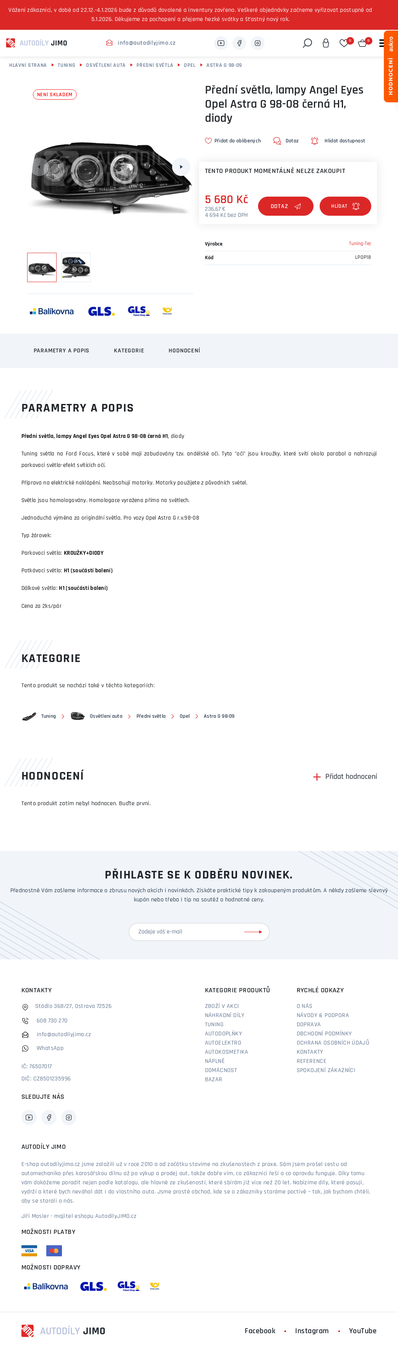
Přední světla (154, 65)
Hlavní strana (28, 65)
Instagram (312, 1331)
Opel (190, 65)
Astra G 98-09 (224, 65)
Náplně (215, 1061)
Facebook (260, 1331)
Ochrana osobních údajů (333, 1043)
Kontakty (310, 1052)
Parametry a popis (62, 351)
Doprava (309, 1025)
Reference (312, 1061)
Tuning (66, 65)
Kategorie (129, 351)
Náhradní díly (225, 1015)
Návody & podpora (323, 1015)
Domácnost (221, 1070)
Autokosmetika (227, 1052)
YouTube (363, 1331)
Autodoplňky (223, 1034)
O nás (305, 1006)
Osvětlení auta (106, 65)
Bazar (214, 1080)
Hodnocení (184, 351)
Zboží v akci (222, 1006)
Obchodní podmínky (324, 1034)
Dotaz (286, 206)
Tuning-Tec (360, 243)
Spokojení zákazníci (326, 1070)
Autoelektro (223, 1043)
